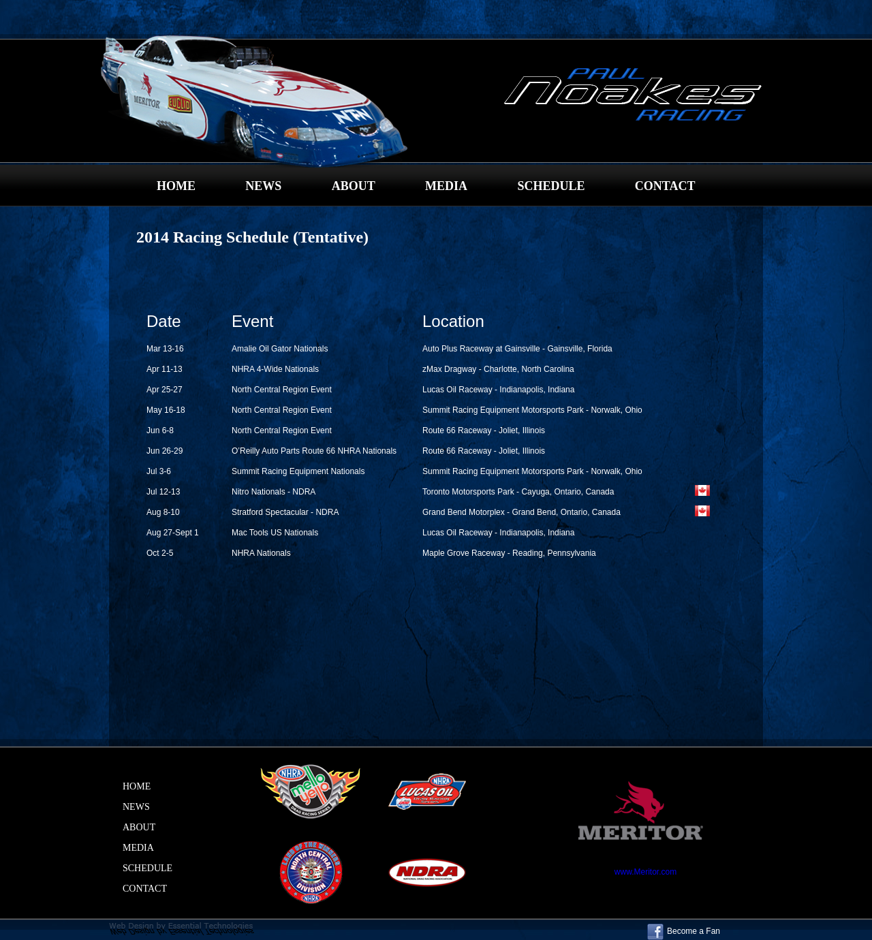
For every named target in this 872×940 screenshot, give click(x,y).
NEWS (263, 186)
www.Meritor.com (645, 872)
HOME (176, 186)
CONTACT (665, 186)
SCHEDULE (551, 186)
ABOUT (353, 186)
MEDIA (446, 186)
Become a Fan (683, 931)
